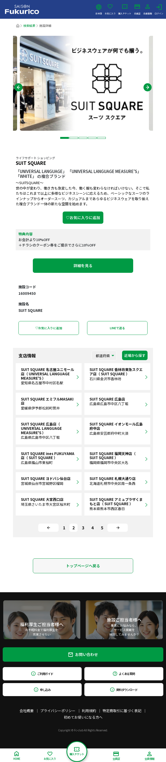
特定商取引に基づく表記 (122, 710)
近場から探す (134, 355)
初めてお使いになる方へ (83, 717)
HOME (16, 756)
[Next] (117, 528)
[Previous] (48, 528)
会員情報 (147, 9)
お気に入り (110, 9)
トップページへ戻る (83, 565)
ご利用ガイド (42, 673)
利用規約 (89, 710)
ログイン (159, 9)
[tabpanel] (83, 83)
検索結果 (29, 25)
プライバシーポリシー (57, 710)
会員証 (137, 9)
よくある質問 (124, 673)
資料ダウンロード (124, 689)
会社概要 (27, 710)
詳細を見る (83, 265)
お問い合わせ (83, 654)
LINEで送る (117, 328)
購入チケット (124, 9)
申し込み (42, 689)
